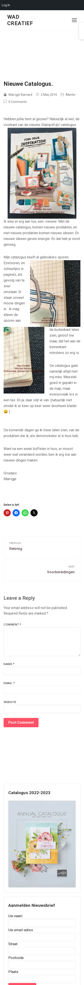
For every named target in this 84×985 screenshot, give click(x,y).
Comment (12, 624)
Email (9, 683)
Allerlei (68, 94)
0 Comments (15, 102)
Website (10, 702)
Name (9, 664)
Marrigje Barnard (18, 94)
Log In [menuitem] (6, 5)
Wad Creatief (20, 20)
